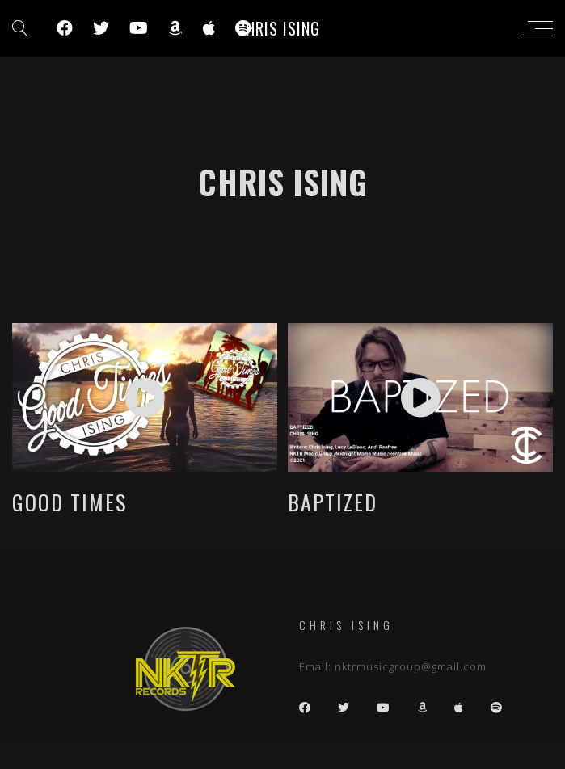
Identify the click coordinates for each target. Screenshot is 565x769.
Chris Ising (278, 28)
